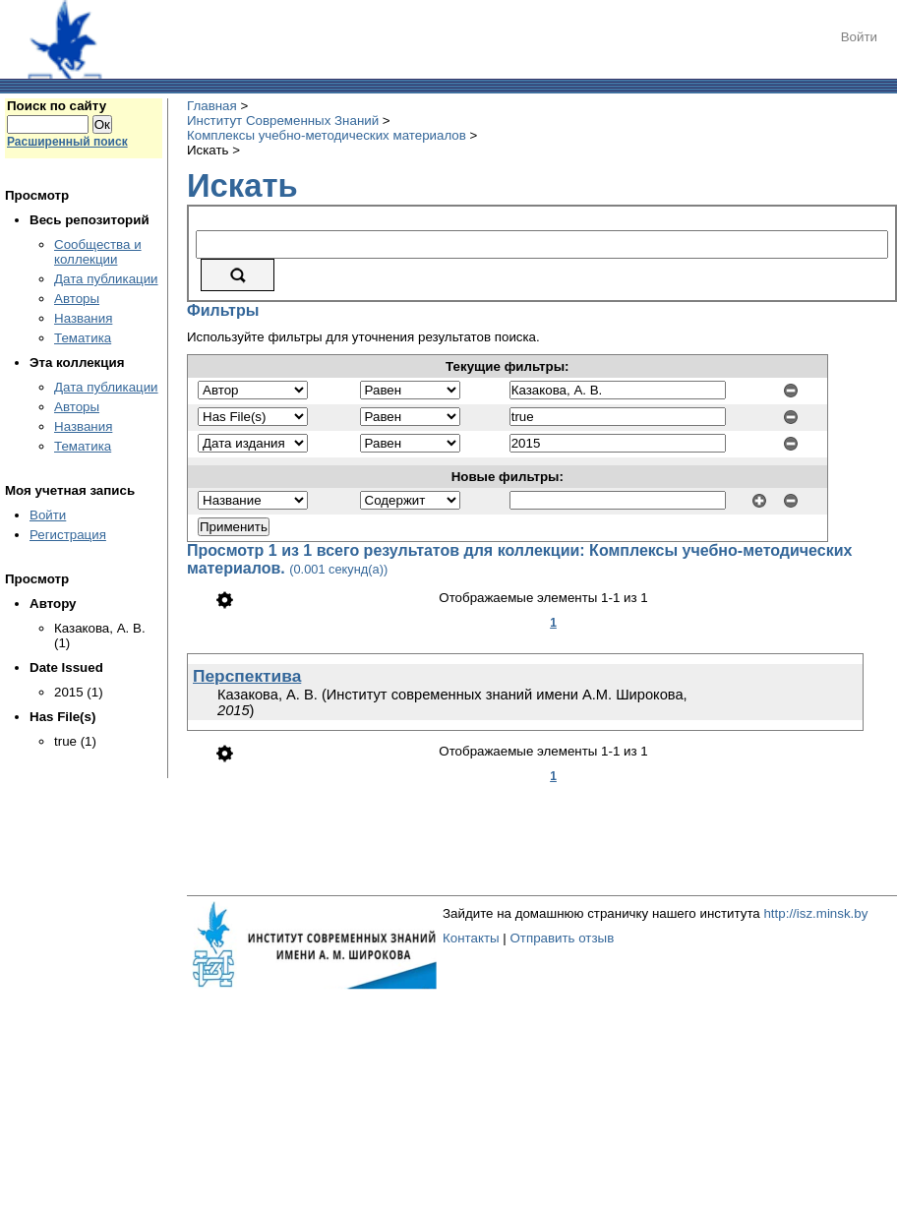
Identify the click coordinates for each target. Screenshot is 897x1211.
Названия (83, 318)
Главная (212, 105)
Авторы (76, 298)
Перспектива (247, 676)
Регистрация (68, 534)
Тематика (82, 338)
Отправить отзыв (561, 938)
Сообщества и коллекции (98, 252)
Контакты (471, 938)
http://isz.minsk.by (815, 913)
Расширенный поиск (67, 142)
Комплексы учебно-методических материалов (326, 135)
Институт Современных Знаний (283, 120)
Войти (859, 37)
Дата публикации (106, 279)
